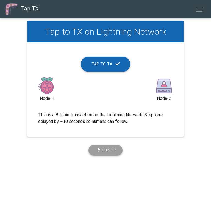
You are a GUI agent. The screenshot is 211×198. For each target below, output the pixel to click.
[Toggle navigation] (199, 9)
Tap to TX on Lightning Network (105, 31)
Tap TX (21, 9)
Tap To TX (105, 64)
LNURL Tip (107, 150)
